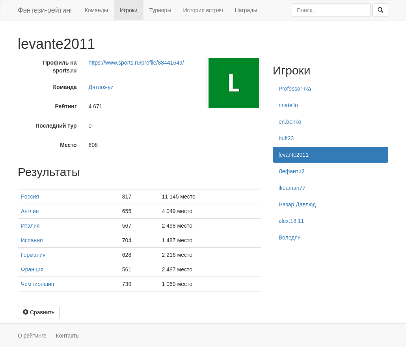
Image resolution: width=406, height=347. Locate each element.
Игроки (129, 10)
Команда (65, 87)
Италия (30, 226)
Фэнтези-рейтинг (45, 10)
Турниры (160, 10)
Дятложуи (101, 87)
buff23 (286, 138)
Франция (32, 269)
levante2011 (294, 155)
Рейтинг (65, 106)
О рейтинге (32, 335)
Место (68, 145)
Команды (96, 10)
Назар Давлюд (297, 204)
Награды (246, 10)
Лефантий (292, 171)
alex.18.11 (291, 221)
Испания (32, 240)
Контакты (68, 335)
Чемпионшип (37, 284)
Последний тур (56, 125)
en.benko (290, 122)
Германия (33, 255)
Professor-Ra (295, 88)
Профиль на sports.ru (60, 66)
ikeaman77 (292, 188)
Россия (30, 196)
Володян (290, 237)
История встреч (203, 10)
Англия (30, 211)
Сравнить (38, 312)
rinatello (288, 105)
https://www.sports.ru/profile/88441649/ (136, 62)
